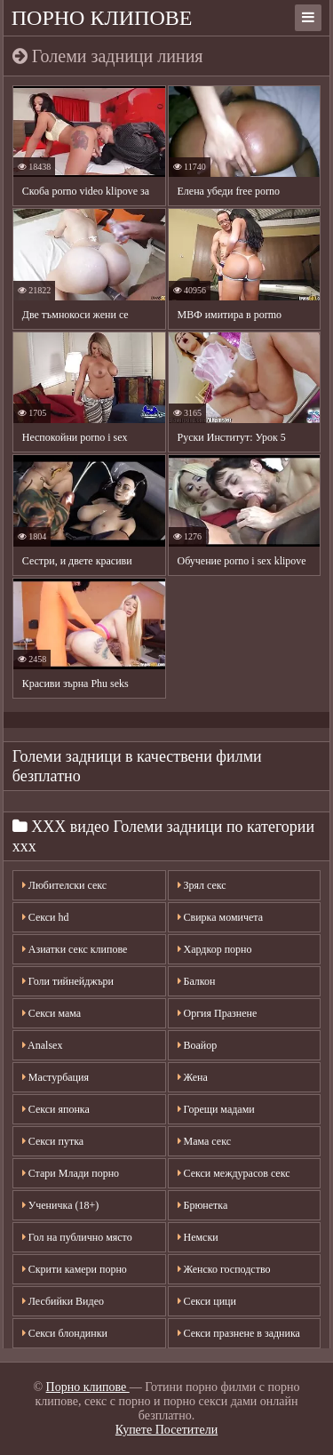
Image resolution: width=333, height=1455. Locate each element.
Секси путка (52, 1141)
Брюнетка (203, 1205)
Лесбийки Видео (63, 1301)
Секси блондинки (64, 1333)
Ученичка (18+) (60, 1205)
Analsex (42, 1045)
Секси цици (207, 1301)
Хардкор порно (215, 949)
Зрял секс (202, 885)
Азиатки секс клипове (75, 949)
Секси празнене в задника (239, 1333)
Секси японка (56, 1109)
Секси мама (51, 1013)
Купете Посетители (166, 1429)
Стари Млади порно (70, 1173)
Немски (198, 1237)
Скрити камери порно (74, 1269)
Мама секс (205, 1141)
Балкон (197, 981)
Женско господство (224, 1269)
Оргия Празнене (218, 1013)
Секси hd (45, 917)
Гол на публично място (77, 1237)
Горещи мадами (216, 1109)
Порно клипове (102, 17)
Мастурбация (55, 1077)
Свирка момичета (221, 917)
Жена (193, 1077)
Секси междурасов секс (234, 1173)
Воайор (198, 1045)
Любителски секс (64, 885)
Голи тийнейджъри (68, 981)
